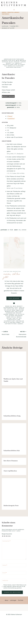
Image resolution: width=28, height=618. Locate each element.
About (6, 600)
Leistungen (13, 600)
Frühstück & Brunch (13, 12)
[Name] (14, 565)
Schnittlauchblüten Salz (12, 450)
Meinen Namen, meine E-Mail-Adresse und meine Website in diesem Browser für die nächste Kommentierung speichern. (14, 586)
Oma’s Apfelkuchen (10, 471)
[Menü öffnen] (14, 9)
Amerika (4, 12)
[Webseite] (14, 580)
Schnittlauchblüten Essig (12, 416)
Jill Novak (6, 26)
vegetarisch (5, 14)
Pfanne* (10, 116)
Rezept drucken (8, 96)
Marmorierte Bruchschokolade (20, 334)
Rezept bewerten (7, 534)
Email (4, 573)
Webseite (5, 580)
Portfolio (20, 600)
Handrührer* (11, 118)
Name (4, 565)
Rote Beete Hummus (11, 461)
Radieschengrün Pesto (11, 505)
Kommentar (6, 541)
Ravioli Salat (7, 333)
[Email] (14, 573)
